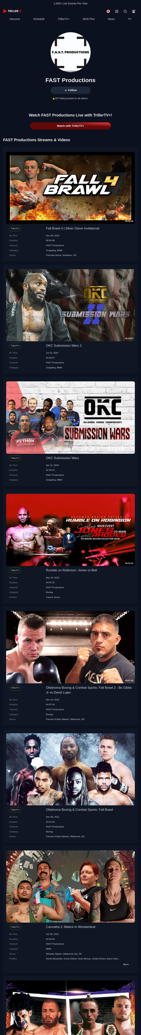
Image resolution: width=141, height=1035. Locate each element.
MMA (59, 250)
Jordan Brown (99, 958)
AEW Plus (89, 19)
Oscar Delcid (70, 958)
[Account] (133, 11)
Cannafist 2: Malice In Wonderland (70, 927)
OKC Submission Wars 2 (64, 345)
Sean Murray (84, 958)
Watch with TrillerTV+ (70, 125)
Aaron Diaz (112, 958)
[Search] (125, 11)
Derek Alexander (54, 958)
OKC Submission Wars (62, 458)
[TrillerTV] (12, 11)
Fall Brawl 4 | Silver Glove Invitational (72, 228)
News (111, 19)
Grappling (51, 250)
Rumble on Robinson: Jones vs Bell (71, 570)
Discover (15, 19)
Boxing (49, 592)
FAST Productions (55, 245)
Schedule (38, 19)
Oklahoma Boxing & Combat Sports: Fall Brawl (79, 810)
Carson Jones (53, 597)
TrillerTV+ (63, 19)
